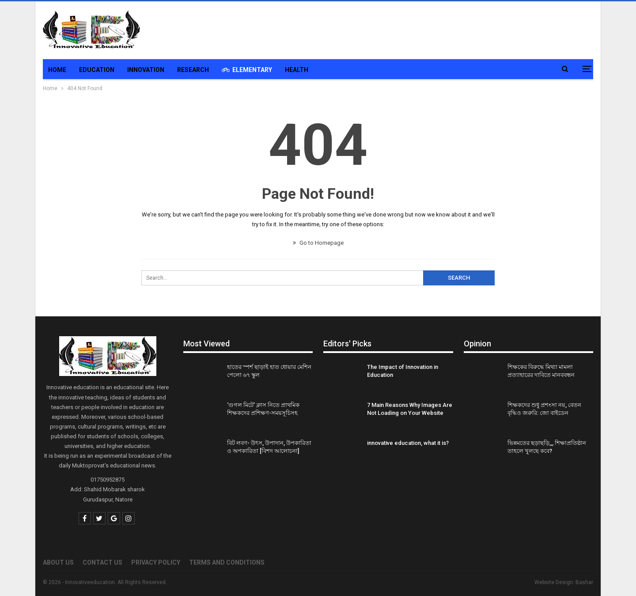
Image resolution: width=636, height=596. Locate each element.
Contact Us (102, 562)
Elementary (247, 69)
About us (58, 562)
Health (296, 69)
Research (193, 69)
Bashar (584, 582)
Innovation (145, 69)
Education (96, 69)
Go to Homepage (318, 242)
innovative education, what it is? (408, 443)
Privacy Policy (155, 562)
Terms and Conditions (227, 562)
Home (57, 69)
